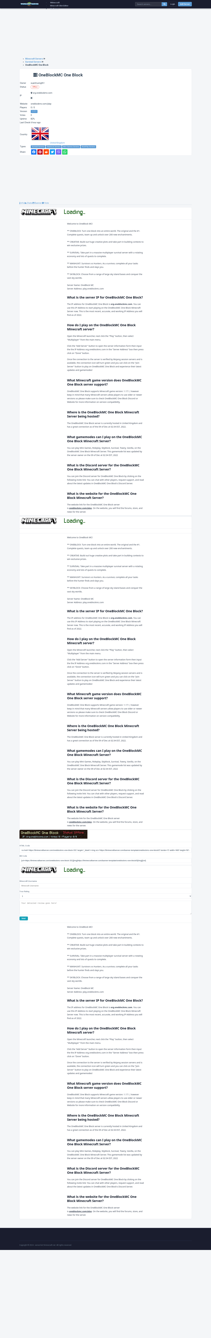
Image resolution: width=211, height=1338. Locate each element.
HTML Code (24, 932)
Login (172, 4)
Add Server (185, 4)
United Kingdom (48, 143)
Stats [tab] (28, 203)
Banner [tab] (37, 203)
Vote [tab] (45, 203)
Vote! (24, 1006)
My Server (54, 9)
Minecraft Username (28, 967)
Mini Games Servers (71, 147)
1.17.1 (34, 111)
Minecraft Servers (34, 59)
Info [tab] (21, 203)
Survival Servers (33, 62)
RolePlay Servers (88, 147)
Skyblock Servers (53, 147)
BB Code (23, 942)
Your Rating (24, 977)
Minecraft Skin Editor (59, 6)
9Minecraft (55, 2)
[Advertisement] (105, 34)
